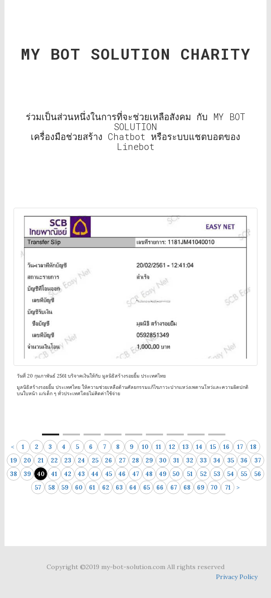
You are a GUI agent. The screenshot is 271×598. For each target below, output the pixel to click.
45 (108, 474)
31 (176, 460)
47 (135, 474)
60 (79, 487)
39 (27, 474)
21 (40, 460)
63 (119, 487)
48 (149, 474)
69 (201, 487)
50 (176, 474)
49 (163, 474)
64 (132, 487)
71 (228, 487)
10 (145, 447)
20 (27, 460)
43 (81, 474)
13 (185, 447)
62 (105, 487)
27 (122, 460)
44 (94, 474)
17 (240, 447)
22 (54, 460)
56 (257, 474)
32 (189, 460)
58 (51, 487)
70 (214, 487)
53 (217, 474)
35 (230, 460)
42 (67, 474)
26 (108, 460)
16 (226, 447)
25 (95, 460)
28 (135, 460)
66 (160, 487)
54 (230, 474)
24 (81, 460)
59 (65, 487)
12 (172, 447)
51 (190, 474)
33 (203, 460)
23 (67, 460)
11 (158, 447)
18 (253, 447)
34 (216, 460)
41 (54, 474)
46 (122, 474)
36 (244, 460)
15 (213, 447)
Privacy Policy (236, 577)
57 (38, 487)
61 (92, 487)
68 (187, 487)
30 (163, 460)
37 (257, 460)
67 (173, 487)
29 (149, 460)
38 (13, 474)
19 (13, 460)
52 (203, 474)
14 (199, 447)
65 (146, 487)
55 (244, 474)
